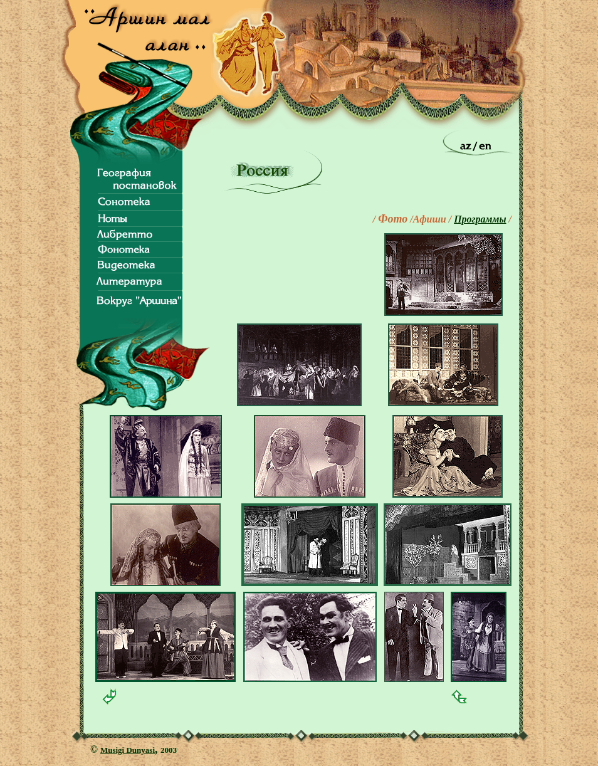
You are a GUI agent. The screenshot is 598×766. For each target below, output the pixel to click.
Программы (480, 219)
